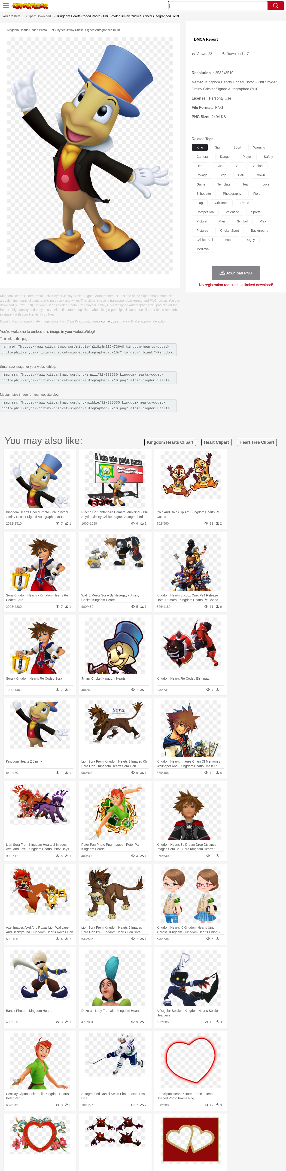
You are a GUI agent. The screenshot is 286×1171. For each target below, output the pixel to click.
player (247, 156)
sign (218, 147)
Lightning (140, 1121)
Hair (150, 1135)
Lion (181, 1128)
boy (166, 1135)
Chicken (74, 1128)
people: (15, 1135)
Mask (27, 1135)
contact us (108, 321)
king (200, 147)
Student (28, 1142)
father (176, 1135)
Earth (85, 1121)
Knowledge (148, 1142)
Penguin (224, 1128)
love (265, 184)
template (224, 184)
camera (202, 156)
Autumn (38, 1121)
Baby (37, 1135)
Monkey (192, 1128)
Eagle (112, 1128)
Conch (75, 1121)
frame (244, 203)
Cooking (207, 1149)
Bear (34, 1128)
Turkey (246, 1128)
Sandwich (108, 1149)
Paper (187, 1142)
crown (260, 175)
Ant (26, 1128)
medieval (203, 249)
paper (229, 240)
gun (219, 166)
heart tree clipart (257, 442)
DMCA (250, 1161)
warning (259, 147)
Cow (85, 1128)
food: (13, 1149)
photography (232, 193)
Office (197, 1142)
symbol (242, 221)
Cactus (63, 1121)
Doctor (100, 1135)
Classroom (66, 1142)
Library (162, 1142)
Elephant (125, 1128)
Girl (158, 1135)
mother (68, 1135)
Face (197, 1135)
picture (202, 221)
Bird (42, 1128)
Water (190, 1121)
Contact (236, 1161)
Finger (207, 1135)
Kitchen (151, 1149)
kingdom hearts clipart (170, 442)
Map (135, 1142)
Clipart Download (38, 16)
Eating (184, 1149)
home (141, 1135)
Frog (145, 1128)
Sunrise (164, 1121)
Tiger (235, 1128)
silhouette (204, 193)
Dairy (39, 1149)
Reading (81, 1142)
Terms (203, 1161)
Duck (103, 1128)
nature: (14, 1121)
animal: (15, 1128)
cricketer (221, 203)
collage (202, 175)
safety (268, 156)
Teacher (42, 1142)
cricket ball (205, 240)
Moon (152, 1121)
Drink (62, 1149)
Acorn (27, 1121)
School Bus (123, 1142)
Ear (109, 1135)
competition (205, 212)
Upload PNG (268, 1161)
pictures (202, 230)
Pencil (93, 1142)
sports (255, 212)
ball (240, 175)
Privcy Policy (219, 1161)
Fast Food (74, 1149)
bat (236, 166)
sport (237, 147)
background (259, 230)
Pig (214, 1128)
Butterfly (54, 1128)
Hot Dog (220, 1149)
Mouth (187, 1135)
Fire (94, 1121)
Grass (127, 1121)
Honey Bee (158, 1128)
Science (175, 1142)
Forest (230, 1121)
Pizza (173, 1149)
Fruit (86, 1149)
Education (106, 1142)
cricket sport (229, 230)
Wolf (256, 1128)
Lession (238, 1142)
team (246, 184)
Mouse (204, 1128)
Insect (172, 1128)
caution (256, 166)
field (256, 193)
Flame (103, 1121)
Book (53, 1142)
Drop (220, 1121)
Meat (96, 1149)
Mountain (177, 1121)
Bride (46, 1135)
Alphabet (209, 1142)
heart (200, 166)
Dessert (50, 1149)
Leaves (51, 1121)
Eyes (118, 1135)
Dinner (163, 1149)
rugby (250, 240)
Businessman (84, 1135)
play (263, 221)
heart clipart (216, 442)
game (201, 184)
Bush (200, 1121)
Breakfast (27, 1149)
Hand (217, 1135)
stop (222, 175)
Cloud (210, 1121)
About (191, 1161)
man (222, 221)
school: (15, 1142)
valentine (232, 212)
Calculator (225, 1142)
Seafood (122, 1149)
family (57, 1135)
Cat (64, 1128)
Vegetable (137, 1149)
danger (225, 156)
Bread (195, 1149)
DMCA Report (206, 39)
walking (129, 1135)
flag (200, 203)
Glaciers (116, 1121)
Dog (94, 1128)
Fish (136, 1128)
